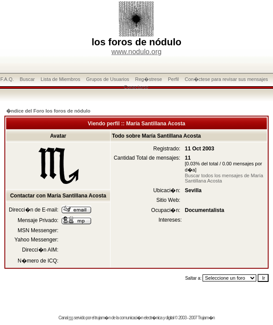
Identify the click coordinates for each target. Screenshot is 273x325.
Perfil (173, 79)
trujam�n (103, 317)
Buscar (27, 79)
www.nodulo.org (136, 51)
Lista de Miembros (60, 79)
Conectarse (136, 87)
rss (71, 317)
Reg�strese (148, 79)
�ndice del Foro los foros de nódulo (48, 110)
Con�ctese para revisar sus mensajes (226, 79)
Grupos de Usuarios (107, 79)
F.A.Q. (7, 79)
